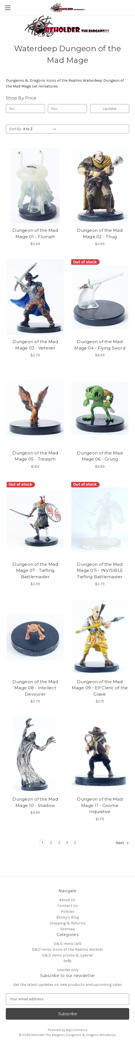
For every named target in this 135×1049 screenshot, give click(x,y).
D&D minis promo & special (67, 955)
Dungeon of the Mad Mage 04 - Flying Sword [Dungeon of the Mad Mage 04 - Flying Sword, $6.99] (99, 345)
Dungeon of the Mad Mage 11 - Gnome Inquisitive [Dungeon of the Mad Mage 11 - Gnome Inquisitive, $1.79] (100, 805)
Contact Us (67, 905)
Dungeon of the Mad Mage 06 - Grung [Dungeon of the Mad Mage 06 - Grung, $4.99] (100, 456)
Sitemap (67, 929)
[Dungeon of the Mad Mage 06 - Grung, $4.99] (99, 408)
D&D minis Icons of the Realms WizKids (67, 949)
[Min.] (25, 108)
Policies (68, 911)
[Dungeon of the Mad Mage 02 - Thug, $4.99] (99, 185)
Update (110, 108)
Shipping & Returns (68, 923)
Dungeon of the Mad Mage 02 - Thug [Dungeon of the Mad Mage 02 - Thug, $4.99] (100, 233)
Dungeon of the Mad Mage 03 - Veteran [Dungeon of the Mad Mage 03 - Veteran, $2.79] (35, 345)
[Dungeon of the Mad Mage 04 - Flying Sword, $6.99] (99, 297)
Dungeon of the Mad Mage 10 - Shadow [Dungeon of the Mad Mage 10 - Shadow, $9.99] (35, 802)
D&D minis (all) (67, 943)
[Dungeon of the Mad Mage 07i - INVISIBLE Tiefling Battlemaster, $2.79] (99, 519)
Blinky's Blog (67, 917)
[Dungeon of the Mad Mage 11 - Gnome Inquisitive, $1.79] (99, 754)
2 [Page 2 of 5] (51, 842)
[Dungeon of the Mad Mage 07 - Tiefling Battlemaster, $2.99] (35, 519)
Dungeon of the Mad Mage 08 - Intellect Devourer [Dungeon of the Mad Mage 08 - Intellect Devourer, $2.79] (35, 688)
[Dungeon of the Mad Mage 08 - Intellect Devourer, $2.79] (35, 637)
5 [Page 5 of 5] (75, 842)
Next (122, 843)
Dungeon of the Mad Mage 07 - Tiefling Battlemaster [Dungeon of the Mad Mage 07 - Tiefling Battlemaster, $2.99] (35, 570)
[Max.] (67, 108)
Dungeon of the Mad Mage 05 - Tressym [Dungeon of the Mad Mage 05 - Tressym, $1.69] (35, 456)
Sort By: (15, 129)
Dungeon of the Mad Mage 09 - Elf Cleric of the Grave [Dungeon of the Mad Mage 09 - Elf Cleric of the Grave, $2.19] (100, 688)
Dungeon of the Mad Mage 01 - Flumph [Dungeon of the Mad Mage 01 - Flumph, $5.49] (35, 233)
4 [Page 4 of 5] (67, 842)
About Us (67, 900)
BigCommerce (77, 1030)
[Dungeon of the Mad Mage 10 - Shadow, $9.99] (35, 754)
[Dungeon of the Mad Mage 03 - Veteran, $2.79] (35, 297)
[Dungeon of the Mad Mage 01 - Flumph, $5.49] (35, 185)
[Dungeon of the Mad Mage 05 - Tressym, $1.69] (35, 408)
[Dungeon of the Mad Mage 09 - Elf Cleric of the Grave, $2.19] (99, 637)
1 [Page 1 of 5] (42, 842)
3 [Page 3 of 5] (59, 842)
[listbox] (40, 129)
